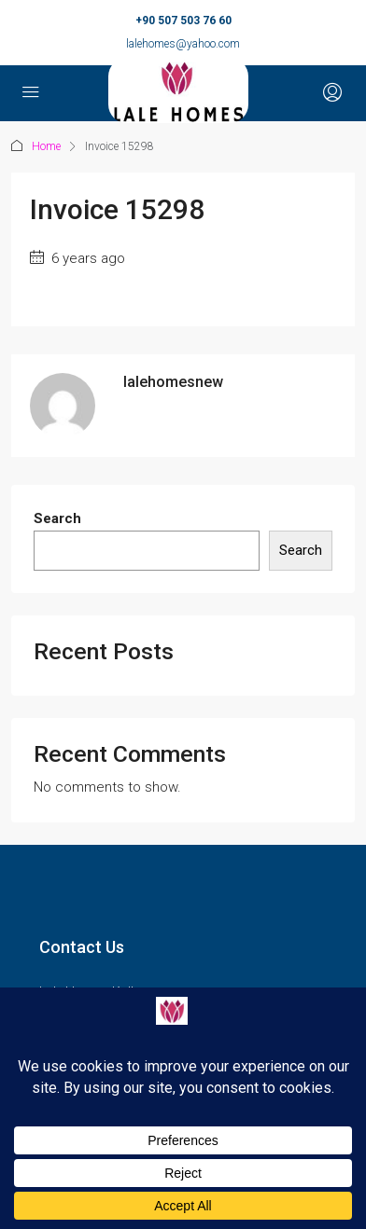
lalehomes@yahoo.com (183, 43)
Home (46, 146)
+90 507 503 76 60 (183, 20)
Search (57, 518)
